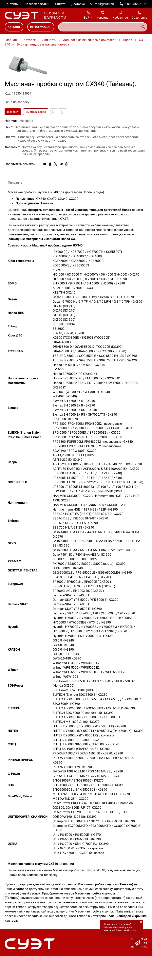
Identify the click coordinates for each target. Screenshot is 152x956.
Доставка (78, 4)
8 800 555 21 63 (135, 4)
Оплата (60, 4)
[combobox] (102, 26)
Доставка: (12, 147)
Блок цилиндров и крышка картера (43, 44)
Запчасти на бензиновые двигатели (89, 40)
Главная (11, 40)
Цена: (9, 127)
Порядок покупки (37, 4)
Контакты (12, 4)
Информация (40, 27)
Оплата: (10, 137)
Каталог (14, 27)
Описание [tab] (15, 182)
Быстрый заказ (36, 111)
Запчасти (49, 40)
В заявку (13, 111)
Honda (127, 40)
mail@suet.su (104, 4)
